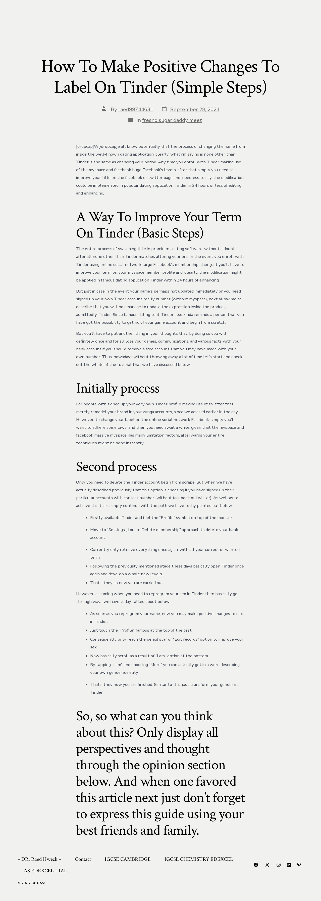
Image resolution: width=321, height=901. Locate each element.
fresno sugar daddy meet (172, 120)
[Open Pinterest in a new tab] (298, 864)
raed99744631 (135, 109)
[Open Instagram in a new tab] (278, 864)
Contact (94, 26)
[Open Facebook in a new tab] (255, 864)
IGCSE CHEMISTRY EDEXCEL (197, 26)
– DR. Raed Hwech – (57, 26)
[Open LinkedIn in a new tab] (288, 864)
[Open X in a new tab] (267, 864)
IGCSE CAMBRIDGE (133, 26)
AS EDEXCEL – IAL (261, 26)
